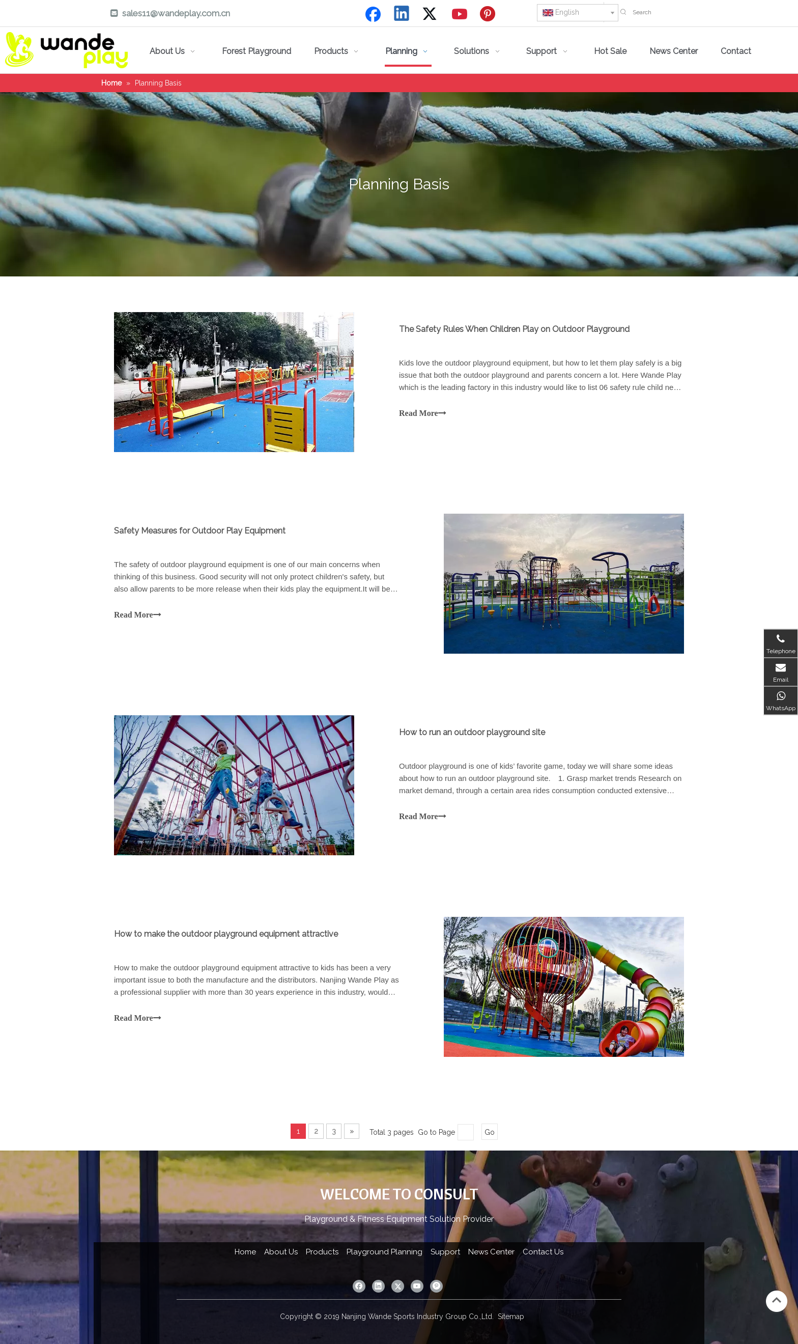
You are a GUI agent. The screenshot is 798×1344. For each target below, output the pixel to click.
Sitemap (511, 1316)
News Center (491, 1251)
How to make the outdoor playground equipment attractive (226, 934)
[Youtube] (460, 14)
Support (445, 1251)
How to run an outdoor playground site (472, 732)
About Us (281, 1251)
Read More (422, 413)
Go (489, 1132)
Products (322, 1251)
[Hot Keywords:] (623, 12)
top (776, 1300)
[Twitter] (431, 14)
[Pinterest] (489, 14)
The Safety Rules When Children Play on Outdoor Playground (514, 329)
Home (245, 1251)
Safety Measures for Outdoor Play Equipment (200, 531)
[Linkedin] (402, 14)
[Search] (713, 12)
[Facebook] (373, 14)
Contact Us (543, 1251)
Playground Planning (384, 1251)
